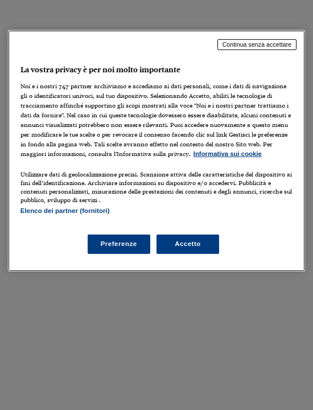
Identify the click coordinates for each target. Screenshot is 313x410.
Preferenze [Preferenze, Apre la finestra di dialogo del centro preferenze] (119, 243)
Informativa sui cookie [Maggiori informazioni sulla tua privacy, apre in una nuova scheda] (227, 153)
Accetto (188, 243)
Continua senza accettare (257, 44)
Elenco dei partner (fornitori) (65, 210)
